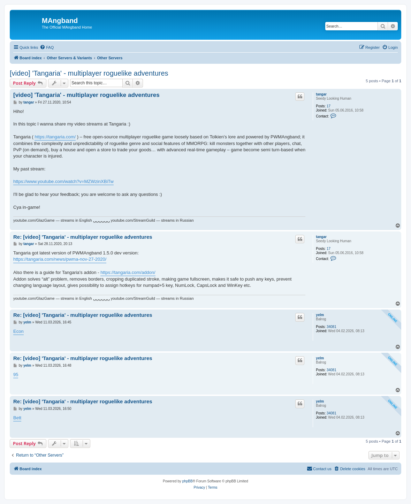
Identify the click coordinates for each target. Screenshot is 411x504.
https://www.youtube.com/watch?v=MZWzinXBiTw (63, 181)
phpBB (187, 481)
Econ (18, 331)
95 (15, 374)
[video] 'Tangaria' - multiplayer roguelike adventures (89, 73)
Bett (17, 417)
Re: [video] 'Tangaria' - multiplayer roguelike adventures (82, 237)
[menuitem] (47, 47)
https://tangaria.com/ (55, 136)
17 (328, 106)
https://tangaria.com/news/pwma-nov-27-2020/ (59, 259)
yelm (320, 315)
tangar (321, 94)
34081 (331, 327)
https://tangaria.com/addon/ (127, 272)
